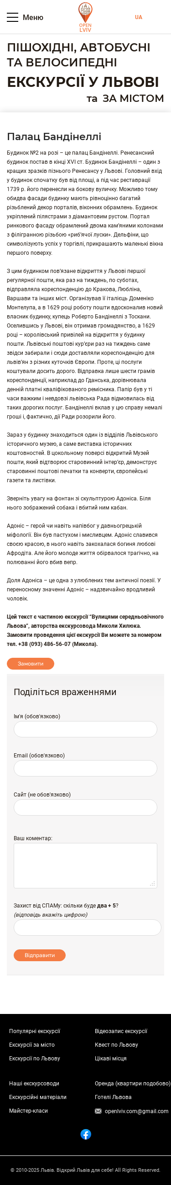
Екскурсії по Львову (34, 1058)
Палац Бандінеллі (54, 137)
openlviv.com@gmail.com (137, 1111)
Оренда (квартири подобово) (133, 1083)
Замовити (30, 664)
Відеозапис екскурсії (121, 1031)
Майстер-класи (28, 1111)
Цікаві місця (111, 1058)
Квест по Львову (116, 1045)
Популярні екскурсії (34, 1031)
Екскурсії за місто (32, 1045)
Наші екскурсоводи (34, 1083)
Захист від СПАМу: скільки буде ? (66, 906)
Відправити (40, 955)
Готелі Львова (113, 1097)
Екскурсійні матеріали (38, 1097)
